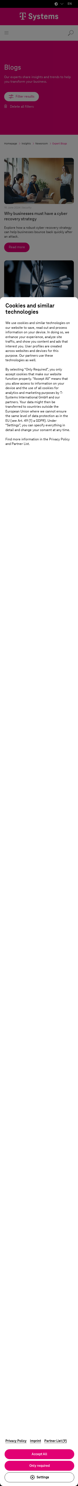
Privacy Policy (16, 1441)
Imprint (35, 1441)
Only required (39, 1465)
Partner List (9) (55, 1441)
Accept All (39, 1454)
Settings (39, 1477)
